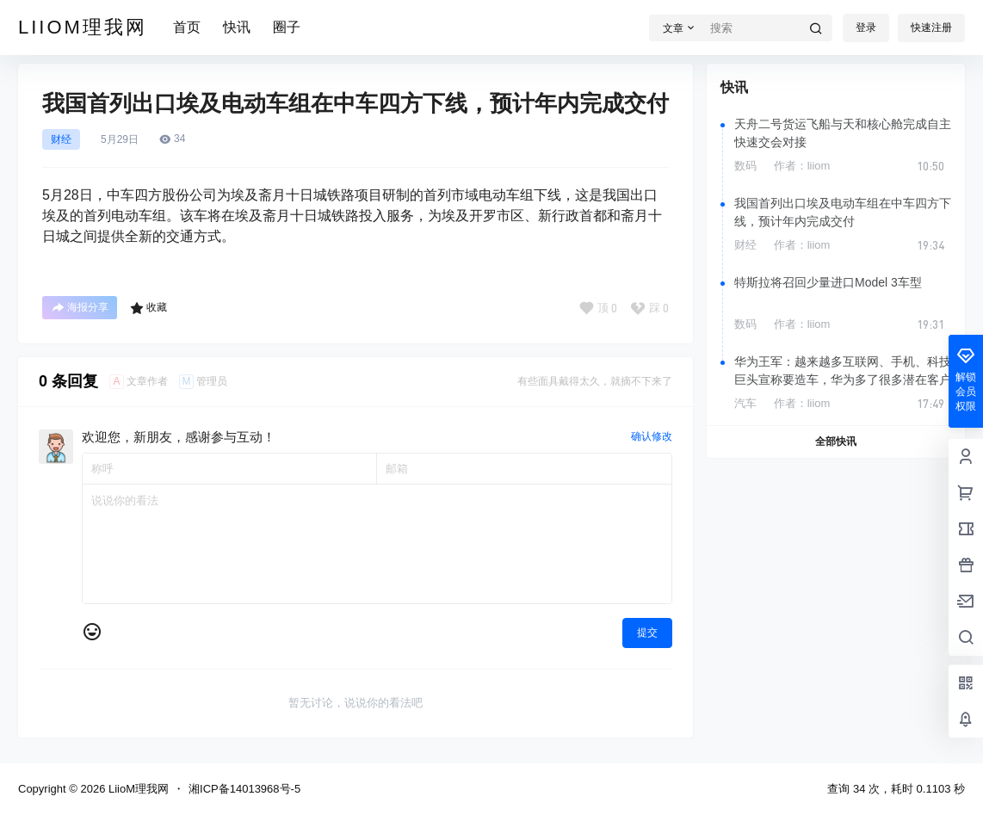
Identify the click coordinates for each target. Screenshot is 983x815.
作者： (802, 165)
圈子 (286, 27)
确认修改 (651, 436)
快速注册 (931, 28)
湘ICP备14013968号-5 (244, 788)
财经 (61, 139)
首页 (187, 27)
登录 (866, 28)
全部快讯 (835, 441)
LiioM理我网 (137, 788)
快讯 (236, 27)
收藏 (148, 308)
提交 (647, 633)
